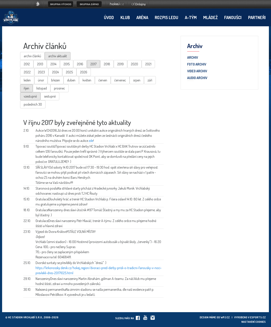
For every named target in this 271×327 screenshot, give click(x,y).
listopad (41, 88)
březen (55, 80)
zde (91, 140)
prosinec (59, 88)
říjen (26, 88)
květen (87, 80)
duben (71, 80)
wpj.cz (225, 317)
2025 (69, 72)
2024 (55, 72)
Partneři (257, 17)
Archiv (192, 58)
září (150, 80)
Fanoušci (233, 17)
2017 (93, 64)
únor (41, 80)
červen (102, 80)
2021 (148, 64)
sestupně (50, 96)
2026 (83, 72)
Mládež (210, 17)
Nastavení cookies (253, 321)
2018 (107, 64)
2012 (27, 64)
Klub (125, 17)
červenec (120, 80)
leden (27, 80)
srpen (136, 80)
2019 (120, 64)
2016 (80, 64)
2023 (41, 72)
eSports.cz (258, 317)
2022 (27, 72)
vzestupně (30, 96)
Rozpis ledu (166, 17)
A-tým (191, 17)
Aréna (142, 17)
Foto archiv (196, 64)
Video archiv (197, 71)
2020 (134, 64)
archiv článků (32, 56)
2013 (40, 64)
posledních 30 (33, 104)
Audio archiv (197, 78)
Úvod (109, 17)
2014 (53, 64)
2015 (67, 64)
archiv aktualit (57, 56)
